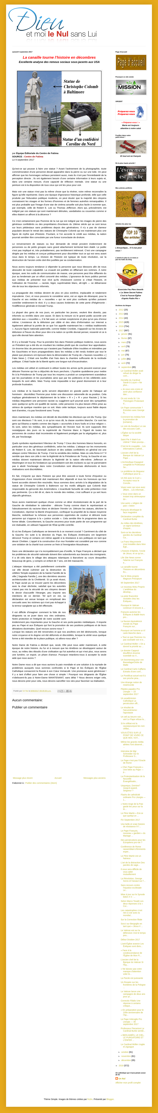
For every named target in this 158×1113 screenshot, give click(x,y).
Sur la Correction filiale (131, 919)
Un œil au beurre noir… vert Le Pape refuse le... (133, 718)
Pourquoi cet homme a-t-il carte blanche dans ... (133, 631)
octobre (125, 1052)
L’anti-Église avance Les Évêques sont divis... (132, 944)
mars (124, 342)
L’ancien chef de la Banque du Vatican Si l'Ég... (132, 962)
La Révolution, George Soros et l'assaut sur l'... (133, 879)
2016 (121, 326)
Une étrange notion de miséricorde (131, 683)
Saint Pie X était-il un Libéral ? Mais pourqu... (133, 440)
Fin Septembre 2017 (130, 820)
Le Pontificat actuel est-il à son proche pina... (133, 676)
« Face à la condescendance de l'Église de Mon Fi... (131, 953)
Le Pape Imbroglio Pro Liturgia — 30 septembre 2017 (131, 1022)
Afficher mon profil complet (128, 1082)
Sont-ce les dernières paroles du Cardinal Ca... (131, 535)
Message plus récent (23, 778)
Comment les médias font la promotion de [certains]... (133, 419)
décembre (126, 1060)
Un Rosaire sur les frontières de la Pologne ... (133, 985)
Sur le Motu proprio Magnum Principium (131, 577)
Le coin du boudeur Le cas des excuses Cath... (133, 427)
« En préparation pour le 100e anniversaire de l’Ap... (132, 1012)
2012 (121, 309)
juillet (124, 359)
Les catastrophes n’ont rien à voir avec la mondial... (131, 913)
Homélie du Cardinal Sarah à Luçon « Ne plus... (131, 382)
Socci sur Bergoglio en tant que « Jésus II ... (132, 924)
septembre (126, 367)
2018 (121, 1065)
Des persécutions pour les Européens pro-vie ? (133, 841)
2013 (121, 314)
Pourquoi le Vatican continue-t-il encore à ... (133, 606)
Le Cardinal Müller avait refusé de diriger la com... (132, 373)
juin (123, 355)
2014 (121, 318)
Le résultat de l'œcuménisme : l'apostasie (129, 710)
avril (123, 346)
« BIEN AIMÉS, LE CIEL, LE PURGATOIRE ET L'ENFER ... (132, 1037)
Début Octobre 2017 (130, 939)
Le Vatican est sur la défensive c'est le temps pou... (133, 933)
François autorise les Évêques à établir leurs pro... (133, 614)
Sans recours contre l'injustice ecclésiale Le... (131, 888)
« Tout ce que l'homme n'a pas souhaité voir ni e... (133, 638)
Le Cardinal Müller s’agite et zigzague (133, 1045)
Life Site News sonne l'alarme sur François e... (132, 560)
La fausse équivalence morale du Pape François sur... (131, 624)
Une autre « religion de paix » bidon (131, 504)
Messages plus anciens (94, 778)
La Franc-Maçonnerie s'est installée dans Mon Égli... (133, 544)
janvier (124, 334)
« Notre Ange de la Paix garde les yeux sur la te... (132, 806)
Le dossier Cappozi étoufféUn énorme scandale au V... (130, 653)
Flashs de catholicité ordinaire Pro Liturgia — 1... (133, 797)
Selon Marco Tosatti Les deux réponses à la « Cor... (132, 903)
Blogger (110, 1099)
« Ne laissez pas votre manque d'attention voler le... (131, 971)
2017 (121, 330)
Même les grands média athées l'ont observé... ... (132, 744)
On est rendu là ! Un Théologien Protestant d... (132, 401)
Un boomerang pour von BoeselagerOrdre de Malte (132, 662)
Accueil (58, 778)
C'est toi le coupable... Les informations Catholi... (133, 447)
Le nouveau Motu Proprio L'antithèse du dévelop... (133, 589)
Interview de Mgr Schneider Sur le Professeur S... (130, 754)
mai (123, 350)
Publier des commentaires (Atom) (41, 783)
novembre (126, 1056)
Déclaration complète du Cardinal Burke (132, 517)
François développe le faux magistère (131, 511)
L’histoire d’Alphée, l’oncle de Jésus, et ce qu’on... (133, 552)
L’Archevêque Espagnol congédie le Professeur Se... (133, 464)
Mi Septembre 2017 (130, 583)
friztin (89, 1099)
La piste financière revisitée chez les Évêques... (130, 598)
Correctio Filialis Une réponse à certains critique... (131, 1003)
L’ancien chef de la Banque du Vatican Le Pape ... (132, 455)
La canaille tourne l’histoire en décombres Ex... (133, 569)
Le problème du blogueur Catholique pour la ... (132, 472)
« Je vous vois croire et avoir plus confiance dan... (132, 392)
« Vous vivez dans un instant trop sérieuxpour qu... (133, 496)
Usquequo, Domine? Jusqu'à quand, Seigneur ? (130, 788)
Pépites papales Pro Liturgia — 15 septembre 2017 (130, 691)
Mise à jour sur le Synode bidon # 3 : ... (133, 895)
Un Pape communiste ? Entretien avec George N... (132, 410)
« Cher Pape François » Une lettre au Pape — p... (132, 769)
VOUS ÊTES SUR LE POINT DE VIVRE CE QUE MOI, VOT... (132, 735)
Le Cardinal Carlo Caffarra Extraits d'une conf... (133, 670)
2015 (121, 322)
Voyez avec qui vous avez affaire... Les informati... (133, 488)
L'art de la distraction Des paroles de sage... (133, 863)
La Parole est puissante (132, 978)
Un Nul (121, 1078)
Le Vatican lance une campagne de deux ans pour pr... (133, 994)
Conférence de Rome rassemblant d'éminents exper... (133, 849)
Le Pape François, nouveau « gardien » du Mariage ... (133, 833)
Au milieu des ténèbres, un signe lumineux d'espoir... (132, 526)
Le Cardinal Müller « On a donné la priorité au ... (133, 645)
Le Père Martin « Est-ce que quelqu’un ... (132, 814)
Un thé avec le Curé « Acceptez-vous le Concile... (131, 480)
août (123, 363)
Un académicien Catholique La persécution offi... (130, 701)
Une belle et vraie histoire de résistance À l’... (133, 825)
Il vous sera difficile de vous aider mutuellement (131, 872)
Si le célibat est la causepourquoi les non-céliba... (133, 726)
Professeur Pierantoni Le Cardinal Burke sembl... (133, 1029)
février (124, 338)
